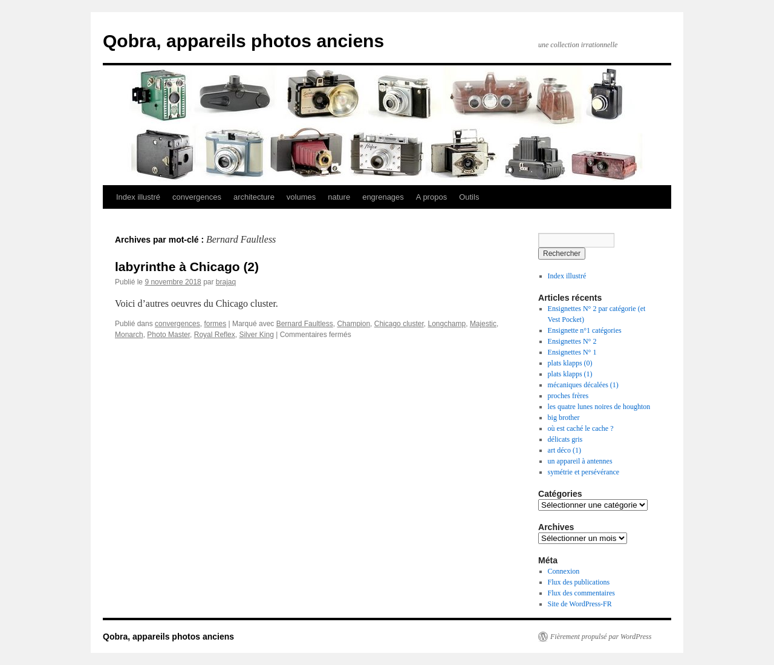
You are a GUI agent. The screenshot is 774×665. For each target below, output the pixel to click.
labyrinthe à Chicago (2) (187, 267)
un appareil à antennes (580, 461)
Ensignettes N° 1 (572, 352)
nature (339, 196)
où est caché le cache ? (581, 428)
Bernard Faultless (304, 323)
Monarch (129, 334)
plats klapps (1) (570, 374)
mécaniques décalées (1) (583, 385)
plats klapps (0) (570, 363)
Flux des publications (579, 582)
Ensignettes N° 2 (572, 341)
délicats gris (565, 439)
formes (215, 323)
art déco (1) (564, 450)
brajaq (226, 282)
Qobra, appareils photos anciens (243, 41)
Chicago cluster (399, 323)
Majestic (483, 323)
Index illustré (138, 196)
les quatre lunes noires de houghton (599, 406)
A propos (431, 196)
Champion (353, 323)
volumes (301, 196)
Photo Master (168, 334)
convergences (196, 196)
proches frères (568, 395)
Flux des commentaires (581, 593)
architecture (254, 196)
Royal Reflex (214, 334)
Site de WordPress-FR (580, 604)
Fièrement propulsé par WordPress (600, 636)
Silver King (256, 334)
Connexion (564, 571)
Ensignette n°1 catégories (585, 330)
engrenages (383, 196)
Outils (469, 196)
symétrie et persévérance (584, 472)
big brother (564, 417)
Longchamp (447, 323)
